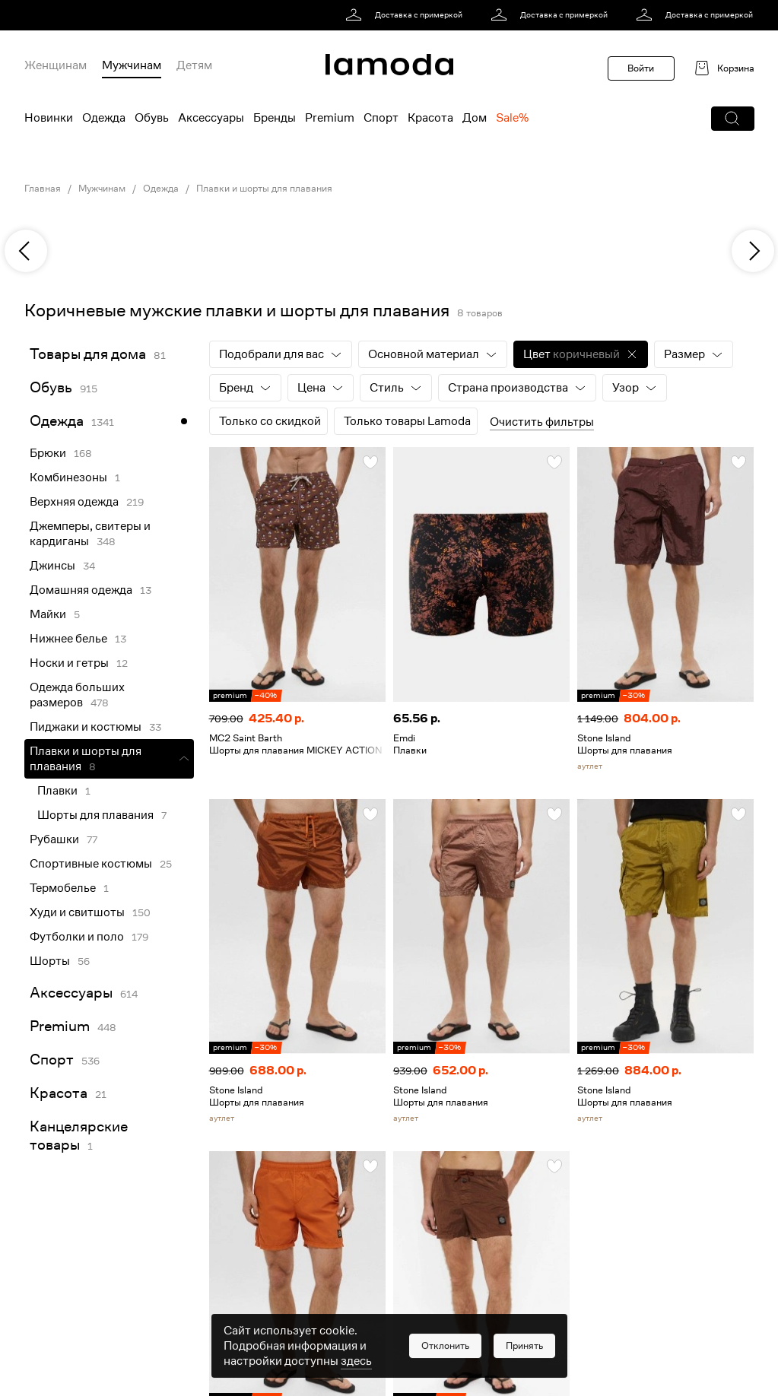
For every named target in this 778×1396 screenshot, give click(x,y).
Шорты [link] (50, 961)
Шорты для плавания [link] (95, 815)
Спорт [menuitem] (381, 117)
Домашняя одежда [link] (81, 590)
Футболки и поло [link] (77, 936)
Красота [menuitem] (430, 117)
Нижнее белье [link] (68, 638)
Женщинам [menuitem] (55, 65)
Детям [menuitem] (194, 65)
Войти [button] (640, 68)
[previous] (26, 251)
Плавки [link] (57, 790)
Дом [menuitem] (474, 117)
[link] (406, 15)
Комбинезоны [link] (68, 477)
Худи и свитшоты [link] (77, 912)
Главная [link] (42, 188)
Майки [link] (48, 614)
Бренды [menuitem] (274, 117)
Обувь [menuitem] (152, 117)
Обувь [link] (51, 387)
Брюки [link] (48, 453)
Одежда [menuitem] (103, 117)
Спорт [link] (52, 1059)
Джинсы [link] (52, 565)
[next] (753, 251)
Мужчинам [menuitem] (131, 65)
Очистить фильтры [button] (542, 422)
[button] (732, 118)
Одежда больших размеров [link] (77, 695)
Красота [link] (58, 1093)
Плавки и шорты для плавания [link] (264, 188)
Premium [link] (60, 1026)
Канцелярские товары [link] (79, 1135)
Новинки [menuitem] (48, 117)
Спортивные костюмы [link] (91, 863)
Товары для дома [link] (88, 354)
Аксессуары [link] (71, 992)
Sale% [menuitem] (512, 117)
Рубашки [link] (54, 839)
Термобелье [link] (63, 888)
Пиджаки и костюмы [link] (85, 726)
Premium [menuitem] (329, 117)
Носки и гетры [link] (69, 663)
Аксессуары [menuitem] (211, 117)
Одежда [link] (161, 188)
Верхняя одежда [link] (74, 501)
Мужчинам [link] (101, 188)
